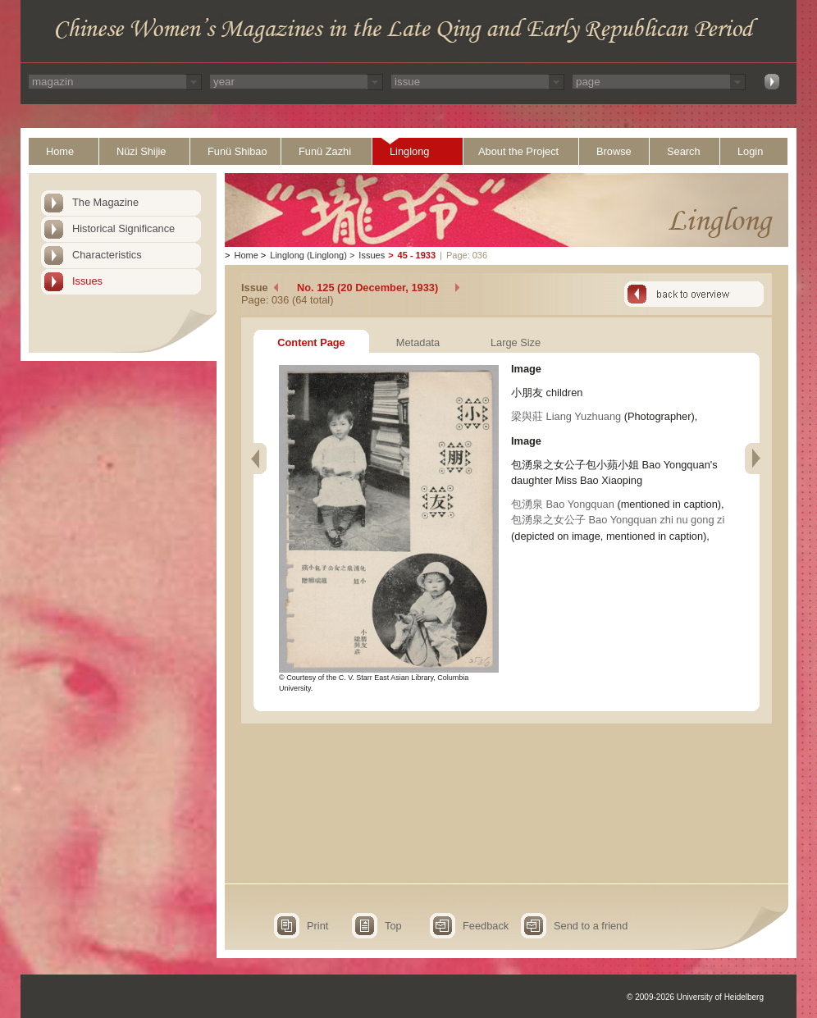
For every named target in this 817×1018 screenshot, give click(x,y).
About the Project (518, 151)
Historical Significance (123, 228)
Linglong (409, 151)
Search (684, 151)
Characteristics (107, 255)
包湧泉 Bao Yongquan (562, 504)
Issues (87, 281)
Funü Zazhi (325, 151)
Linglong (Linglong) (308, 255)
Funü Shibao (237, 151)
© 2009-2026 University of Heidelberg (695, 997)
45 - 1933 (417, 255)
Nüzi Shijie (141, 151)
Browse (614, 151)
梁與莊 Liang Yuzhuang (566, 416)
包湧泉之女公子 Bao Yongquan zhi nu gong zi (617, 520)
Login (750, 151)
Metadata (418, 342)
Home (60, 151)
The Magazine (105, 202)
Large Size (516, 342)
